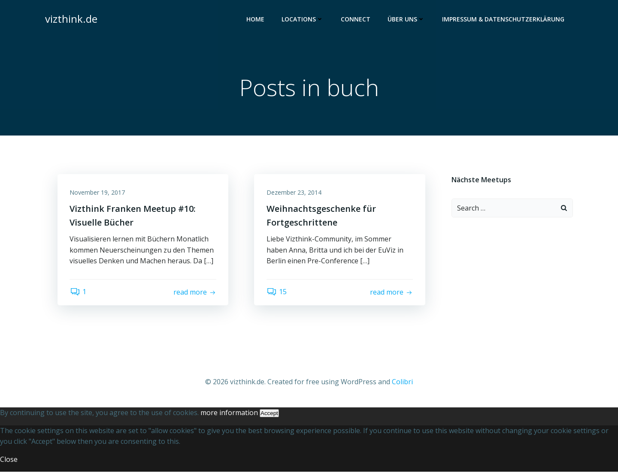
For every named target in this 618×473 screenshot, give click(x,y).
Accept (269, 414)
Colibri (402, 383)
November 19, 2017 (98, 193)
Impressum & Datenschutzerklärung (503, 19)
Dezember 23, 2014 (294, 193)
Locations (303, 19)
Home (256, 19)
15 (277, 293)
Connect (356, 19)
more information (229, 414)
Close (9, 460)
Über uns (406, 19)
